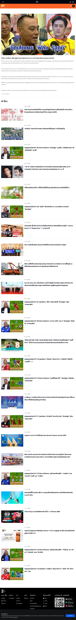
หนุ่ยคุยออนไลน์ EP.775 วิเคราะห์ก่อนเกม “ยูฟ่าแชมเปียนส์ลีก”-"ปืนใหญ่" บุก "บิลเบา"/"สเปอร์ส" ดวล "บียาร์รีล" (49, 551)
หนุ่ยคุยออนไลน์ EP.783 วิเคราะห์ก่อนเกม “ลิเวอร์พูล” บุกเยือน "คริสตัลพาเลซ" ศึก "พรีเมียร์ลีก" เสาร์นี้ (49, 149)
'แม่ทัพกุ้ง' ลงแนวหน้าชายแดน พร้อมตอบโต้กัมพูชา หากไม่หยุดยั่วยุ (44, 128)
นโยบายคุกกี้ (32, 608)
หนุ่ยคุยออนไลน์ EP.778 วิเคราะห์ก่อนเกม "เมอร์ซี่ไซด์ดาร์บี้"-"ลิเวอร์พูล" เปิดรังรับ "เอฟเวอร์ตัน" (49, 379)
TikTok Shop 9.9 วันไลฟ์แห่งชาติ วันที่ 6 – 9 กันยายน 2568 (42, 511)
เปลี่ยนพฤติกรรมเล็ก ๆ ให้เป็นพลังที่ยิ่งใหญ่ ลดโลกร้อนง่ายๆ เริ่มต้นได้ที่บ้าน (46, 187)
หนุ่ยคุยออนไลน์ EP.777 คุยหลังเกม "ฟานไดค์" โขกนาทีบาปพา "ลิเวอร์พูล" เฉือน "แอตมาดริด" (48, 417)
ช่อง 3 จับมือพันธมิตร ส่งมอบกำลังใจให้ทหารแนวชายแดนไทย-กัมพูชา (45, 245)
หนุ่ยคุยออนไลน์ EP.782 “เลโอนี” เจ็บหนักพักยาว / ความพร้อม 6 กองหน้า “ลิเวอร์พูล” (46, 208)
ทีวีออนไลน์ (26, 598)
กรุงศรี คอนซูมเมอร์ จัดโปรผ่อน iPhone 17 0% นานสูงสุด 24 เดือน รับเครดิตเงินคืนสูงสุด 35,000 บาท (49, 532)
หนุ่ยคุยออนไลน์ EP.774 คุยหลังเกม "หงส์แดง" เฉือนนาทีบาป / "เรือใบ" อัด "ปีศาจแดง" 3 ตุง (48, 570)
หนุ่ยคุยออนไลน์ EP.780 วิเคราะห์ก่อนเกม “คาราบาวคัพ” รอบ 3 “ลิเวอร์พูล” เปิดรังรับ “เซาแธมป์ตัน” (49, 322)
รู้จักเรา (31, 601)
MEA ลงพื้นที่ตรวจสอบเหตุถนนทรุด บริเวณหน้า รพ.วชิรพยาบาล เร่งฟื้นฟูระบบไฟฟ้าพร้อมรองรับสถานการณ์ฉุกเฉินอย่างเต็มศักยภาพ (48, 265)
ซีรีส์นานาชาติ (3, 601)
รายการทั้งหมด (11, 598)
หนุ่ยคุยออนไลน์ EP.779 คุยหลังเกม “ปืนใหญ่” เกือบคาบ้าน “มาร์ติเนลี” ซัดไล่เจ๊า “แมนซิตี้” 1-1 (48, 360)
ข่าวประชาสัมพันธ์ (19, 603)
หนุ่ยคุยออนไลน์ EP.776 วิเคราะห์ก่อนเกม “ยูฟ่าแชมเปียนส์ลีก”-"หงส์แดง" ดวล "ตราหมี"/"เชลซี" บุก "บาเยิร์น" (48, 474)
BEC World (32, 598)
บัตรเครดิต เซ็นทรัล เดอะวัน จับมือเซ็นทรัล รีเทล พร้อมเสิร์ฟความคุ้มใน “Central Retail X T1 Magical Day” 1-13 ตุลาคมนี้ (48, 227)
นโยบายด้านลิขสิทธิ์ (33, 603)
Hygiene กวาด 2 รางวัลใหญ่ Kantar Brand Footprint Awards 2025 (45, 435)
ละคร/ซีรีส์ (3, 598)
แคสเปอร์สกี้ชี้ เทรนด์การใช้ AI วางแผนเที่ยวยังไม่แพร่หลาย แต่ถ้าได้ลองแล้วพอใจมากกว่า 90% (48, 493)
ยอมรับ (70, 615)
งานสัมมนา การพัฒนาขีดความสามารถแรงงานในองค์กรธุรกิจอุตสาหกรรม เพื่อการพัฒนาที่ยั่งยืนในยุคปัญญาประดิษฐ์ (49, 398)
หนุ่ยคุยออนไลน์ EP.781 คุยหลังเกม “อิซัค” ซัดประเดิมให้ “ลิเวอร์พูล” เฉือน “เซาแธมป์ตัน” (46, 303)
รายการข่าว (18, 601)
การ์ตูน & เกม (3, 603)
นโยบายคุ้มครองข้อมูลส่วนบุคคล (35, 606)
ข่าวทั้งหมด (18, 598)
